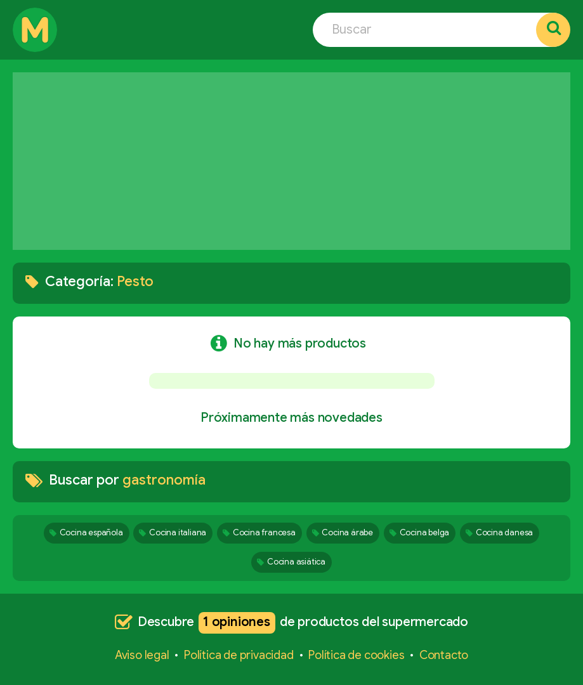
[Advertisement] (291, 161)
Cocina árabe (342, 532)
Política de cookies (356, 655)
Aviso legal (142, 655)
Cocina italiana (172, 532)
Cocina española (86, 532)
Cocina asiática (291, 561)
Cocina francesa (259, 532)
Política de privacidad (239, 655)
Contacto (443, 655)
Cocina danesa (499, 532)
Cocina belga (419, 532)
